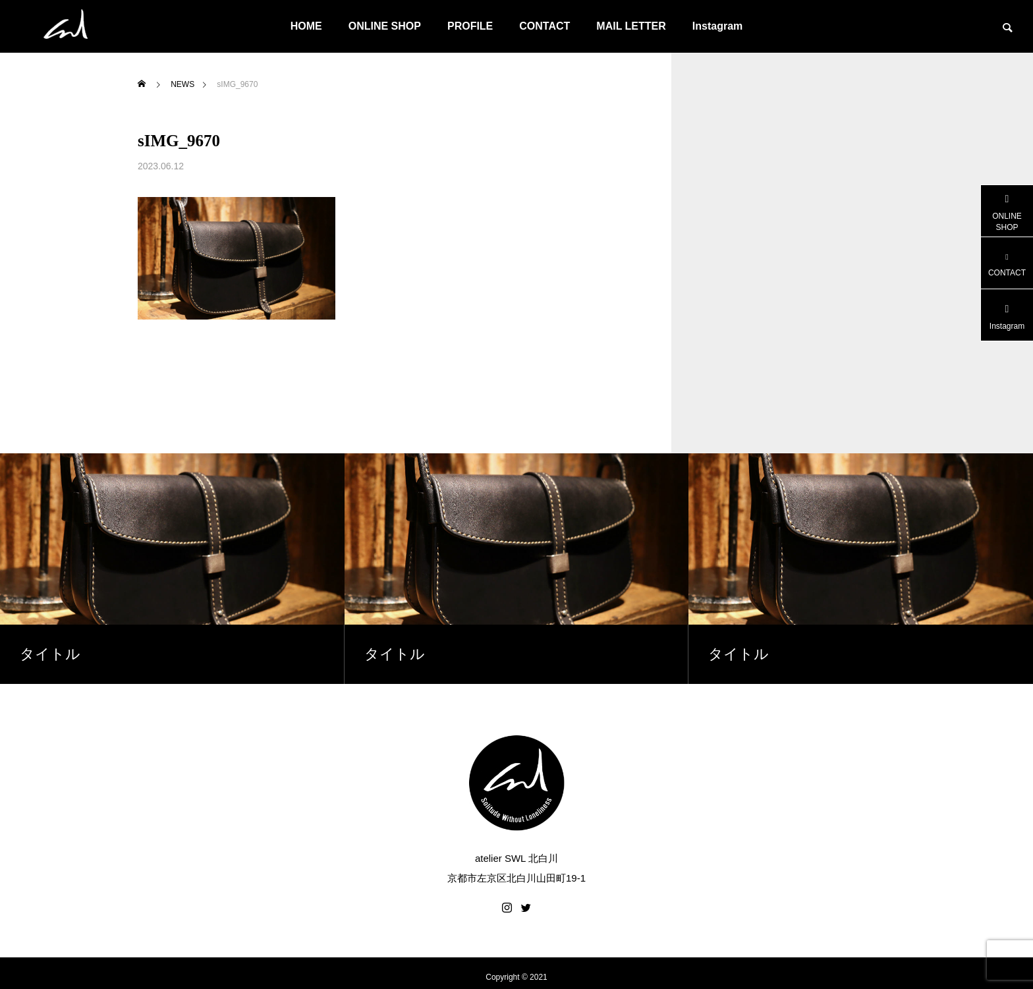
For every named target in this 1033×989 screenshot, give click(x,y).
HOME (306, 26)
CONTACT (544, 26)
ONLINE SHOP (385, 26)
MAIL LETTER (630, 26)
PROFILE (470, 26)
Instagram (717, 26)
